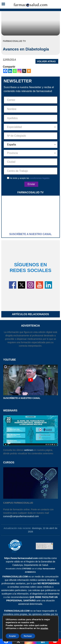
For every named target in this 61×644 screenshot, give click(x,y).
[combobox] (30, 127)
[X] (24, 71)
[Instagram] (19, 71)
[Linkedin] (10, 71)
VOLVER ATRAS (46, 61)
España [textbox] (11, 144)
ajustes (44, 628)
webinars (28, 450)
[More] (29, 71)
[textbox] (30, 127)
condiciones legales (40, 178)
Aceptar (12, 636)
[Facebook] (5, 71)
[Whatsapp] (15, 71)
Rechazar (28, 636)
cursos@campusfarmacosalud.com (21, 516)
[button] (3, 4)
